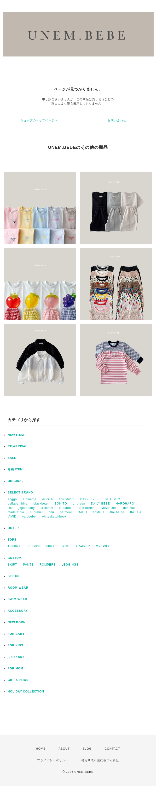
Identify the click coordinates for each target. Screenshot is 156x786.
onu (51, 512)
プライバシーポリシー (52, 760)
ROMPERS (48, 564)
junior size (16, 657)
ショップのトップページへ (39, 120)
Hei (10, 508)
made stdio (16, 512)
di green (79, 503)
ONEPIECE (104, 546)
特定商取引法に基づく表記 (100, 760)
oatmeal (66, 512)
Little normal (86, 508)
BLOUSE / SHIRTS (43, 546)
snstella (98, 512)
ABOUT (63, 748)
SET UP (13, 576)
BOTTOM (15, 558)
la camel (46, 508)
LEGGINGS (70, 564)
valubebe (29, 516)
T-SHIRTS (15, 546)
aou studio (66, 499)
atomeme (29, 499)
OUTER (13, 528)
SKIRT (12, 564)
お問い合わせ (117, 120)
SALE (12, 458)
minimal (129, 508)
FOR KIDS (15, 645)
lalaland (65, 508)
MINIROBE (109, 508)
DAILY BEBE (100, 503)
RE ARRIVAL (17, 446)
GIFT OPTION (18, 680)
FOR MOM (15, 668)
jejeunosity (26, 508)
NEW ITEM (16, 435)
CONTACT (112, 748)
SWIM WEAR (17, 599)
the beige (117, 512)
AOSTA (47, 499)
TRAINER (83, 546)
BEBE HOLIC (110, 499)
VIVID (12, 516)
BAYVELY (87, 499)
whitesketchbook (54, 516)
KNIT (66, 546)
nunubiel (36, 512)
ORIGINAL (16, 481)
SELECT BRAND (20, 492)
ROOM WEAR (18, 587)
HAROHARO (125, 503)
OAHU (82, 512)
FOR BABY (16, 634)
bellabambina (18, 503)
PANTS (28, 564)
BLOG (87, 748)
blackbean (41, 503)
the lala (135, 512)
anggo (12, 499)
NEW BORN (17, 622)
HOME (41, 748)
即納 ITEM (15, 469)
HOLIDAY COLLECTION (26, 691)
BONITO (61, 503)
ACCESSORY (18, 610)
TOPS (12, 539)
